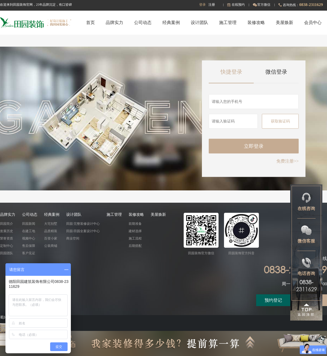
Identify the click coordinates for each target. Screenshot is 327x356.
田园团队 (6, 253)
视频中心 (28, 238)
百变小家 (50, 238)
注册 (211, 5)
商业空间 (72, 238)
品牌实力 (114, 22)
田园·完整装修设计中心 (83, 223)
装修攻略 (256, 22)
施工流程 (135, 238)
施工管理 (228, 22)
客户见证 (28, 253)
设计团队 (199, 22)
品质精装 (50, 231)
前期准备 (135, 223)
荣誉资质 (6, 238)
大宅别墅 (50, 223)
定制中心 (6, 245)
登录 (202, 5)
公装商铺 (50, 245)
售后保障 (28, 245)
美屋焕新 (284, 22)
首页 (90, 22)
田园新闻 (28, 223)
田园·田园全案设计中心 (83, 231)
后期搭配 (135, 245)
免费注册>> (287, 160)
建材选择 (135, 231)
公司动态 (143, 22)
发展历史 (6, 231)
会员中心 (313, 22)
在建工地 (28, 231)
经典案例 (171, 22)
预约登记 (273, 300)
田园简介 (6, 223)
